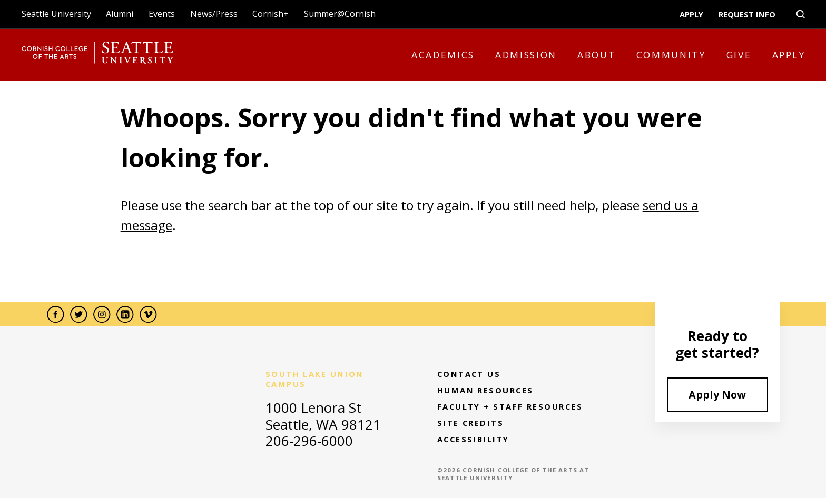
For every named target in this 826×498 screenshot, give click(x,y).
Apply (691, 14)
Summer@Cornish (340, 13)
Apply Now (717, 394)
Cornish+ (270, 13)
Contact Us (469, 374)
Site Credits (470, 423)
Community (671, 54)
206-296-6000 (309, 440)
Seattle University (56, 13)
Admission (526, 54)
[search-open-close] (800, 14)
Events (162, 13)
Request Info (747, 14)
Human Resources (485, 390)
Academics (443, 54)
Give (739, 54)
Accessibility (473, 439)
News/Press (214, 13)
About (596, 54)
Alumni (119, 13)
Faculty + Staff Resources (510, 407)
